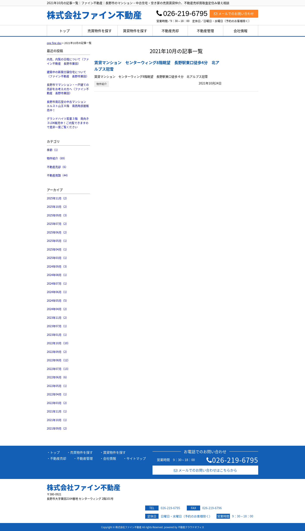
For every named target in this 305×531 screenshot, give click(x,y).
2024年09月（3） (58, 266)
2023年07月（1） (58, 326)
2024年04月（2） (58, 309)
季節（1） (53, 150)
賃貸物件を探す (135, 30)
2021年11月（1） (58, 411)
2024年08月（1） (58, 275)
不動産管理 (205, 30)
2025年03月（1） (58, 258)
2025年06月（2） (58, 232)
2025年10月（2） (58, 206)
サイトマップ (136, 458)
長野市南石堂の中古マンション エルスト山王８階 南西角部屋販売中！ (68, 106)
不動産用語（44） (58, 175)
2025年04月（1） (58, 249)
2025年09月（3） (58, 215)
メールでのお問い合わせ (234, 13)
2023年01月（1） (58, 335)
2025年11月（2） (58, 198)
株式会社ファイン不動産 (83, 487)
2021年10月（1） (58, 420)
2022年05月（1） (58, 386)
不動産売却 (170, 30)
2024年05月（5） (58, 300)
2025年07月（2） (58, 224)
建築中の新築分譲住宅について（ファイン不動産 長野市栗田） (68, 74)
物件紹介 (101, 84)
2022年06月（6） (58, 377)
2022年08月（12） (58, 360)
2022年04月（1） (58, 394)
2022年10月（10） (58, 343)
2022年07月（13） (58, 369)
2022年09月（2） (58, 352)
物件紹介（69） (57, 158)
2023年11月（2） (58, 317)
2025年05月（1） (58, 241)
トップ (64, 30)
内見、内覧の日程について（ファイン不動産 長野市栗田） (68, 61)
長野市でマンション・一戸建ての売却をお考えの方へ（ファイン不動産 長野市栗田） (68, 88)
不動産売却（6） (57, 167)
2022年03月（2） (58, 403)
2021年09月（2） (58, 428)
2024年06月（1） (58, 292)
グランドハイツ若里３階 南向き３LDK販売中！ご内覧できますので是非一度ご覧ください (68, 122)
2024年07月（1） (58, 283)
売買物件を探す (100, 30)
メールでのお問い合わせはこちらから (205, 470)
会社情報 (240, 30)
